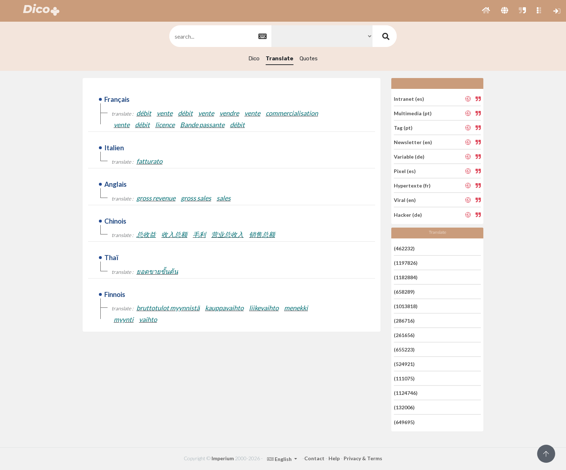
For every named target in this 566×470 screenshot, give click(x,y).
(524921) (404, 364)
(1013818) (406, 306)
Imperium (223, 458)
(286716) (404, 321)
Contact (314, 458)
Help (334, 458)
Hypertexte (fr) (412, 185)
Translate (279, 58)
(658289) (404, 292)
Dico (254, 58)
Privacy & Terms (363, 458)
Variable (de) (409, 157)
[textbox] (219, 36)
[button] (486, 11)
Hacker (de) (408, 214)
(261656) (404, 335)
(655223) (404, 349)
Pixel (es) (405, 171)
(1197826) (406, 263)
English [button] (280, 459)
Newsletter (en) (413, 142)
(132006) (404, 407)
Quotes (309, 58)
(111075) (404, 378)
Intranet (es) (409, 98)
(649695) (404, 422)
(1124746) (406, 393)
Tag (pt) (403, 128)
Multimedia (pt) (413, 113)
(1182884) (406, 277)
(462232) (404, 248)
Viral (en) (405, 200)
